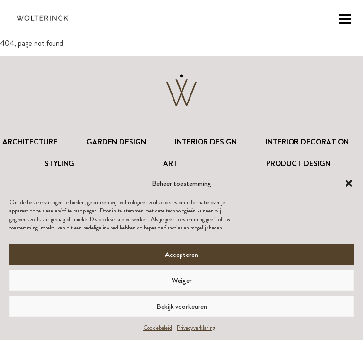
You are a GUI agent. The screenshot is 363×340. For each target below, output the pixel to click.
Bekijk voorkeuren (181, 306)
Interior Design (206, 141)
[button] (349, 183)
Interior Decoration (307, 141)
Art (170, 163)
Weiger (182, 280)
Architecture (30, 141)
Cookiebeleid (157, 327)
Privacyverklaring (196, 327)
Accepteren (181, 254)
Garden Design (116, 141)
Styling (59, 163)
